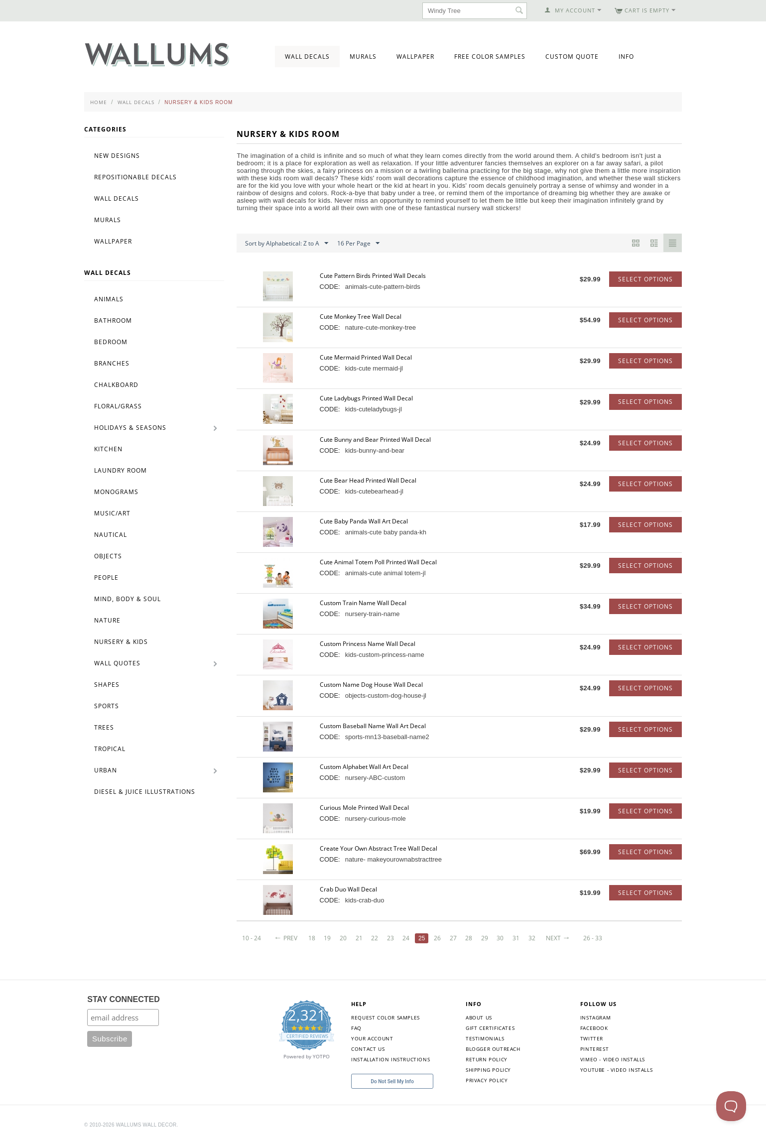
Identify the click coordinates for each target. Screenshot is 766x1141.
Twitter (591, 1038)
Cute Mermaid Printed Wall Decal (366, 357)
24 (405, 938)
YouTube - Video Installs (616, 1069)
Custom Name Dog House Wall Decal (371, 684)
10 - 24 (251, 938)
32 (531, 938)
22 (374, 938)
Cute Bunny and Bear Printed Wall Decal (375, 439)
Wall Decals (307, 56)
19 (327, 938)
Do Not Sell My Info (392, 1081)
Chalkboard (116, 384)
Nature (107, 620)
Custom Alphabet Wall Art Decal (364, 766)
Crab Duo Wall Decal (348, 889)
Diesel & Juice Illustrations (144, 791)
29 (484, 938)
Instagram (595, 1017)
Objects (108, 556)
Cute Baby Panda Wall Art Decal (364, 521)
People (106, 577)
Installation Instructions (390, 1059)
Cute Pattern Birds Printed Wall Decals (373, 275)
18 (311, 938)
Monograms (116, 492)
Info (626, 56)
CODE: (330, 286)
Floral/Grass (118, 406)
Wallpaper (415, 56)
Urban (105, 770)
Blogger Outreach (493, 1048)
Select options (645, 279)
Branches (111, 363)
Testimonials (485, 1038)
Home (98, 102)
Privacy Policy (487, 1080)
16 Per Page (358, 244)
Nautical (110, 534)
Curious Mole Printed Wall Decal (364, 807)
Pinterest (594, 1048)
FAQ (356, 1027)
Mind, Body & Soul (127, 599)
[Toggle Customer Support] (731, 1106)
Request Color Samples (385, 1017)
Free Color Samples (489, 56)
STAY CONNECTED (123, 999)
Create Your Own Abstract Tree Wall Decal (378, 848)
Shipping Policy (488, 1069)
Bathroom (113, 320)
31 (515, 938)
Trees (104, 727)
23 (390, 938)
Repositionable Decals (135, 177)
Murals (363, 56)
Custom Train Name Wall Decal (363, 603)
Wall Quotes (117, 663)
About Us (479, 1017)
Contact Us (367, 1048)
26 (437, 938)
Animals (109, 299)
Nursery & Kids (121, 641)
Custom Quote (572, 56)
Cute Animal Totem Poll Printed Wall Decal (378, 562)
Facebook (594, 1027)
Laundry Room (120, 470)
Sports (106, 706)
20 (343, 938)
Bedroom (111, 342)
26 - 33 (592, 938)
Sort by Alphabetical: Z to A (286, 244)
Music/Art (112, 513)
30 (500, 938)
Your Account (372, 1038)
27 (453, 938)
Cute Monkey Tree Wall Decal (360, 316)
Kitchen (108, 449)
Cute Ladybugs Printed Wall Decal (366, 398)
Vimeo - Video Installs (612, 1059)
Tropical (110, 749)
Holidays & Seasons (130, 427)
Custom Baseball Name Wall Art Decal (373, 726)
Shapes (107, 684)
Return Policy (487, 1059)
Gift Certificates (490, 1027)
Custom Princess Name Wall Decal (367, 643)
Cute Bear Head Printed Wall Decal (368, 480)
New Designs (117, 155)
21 (359, 938)
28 (468, 938)
